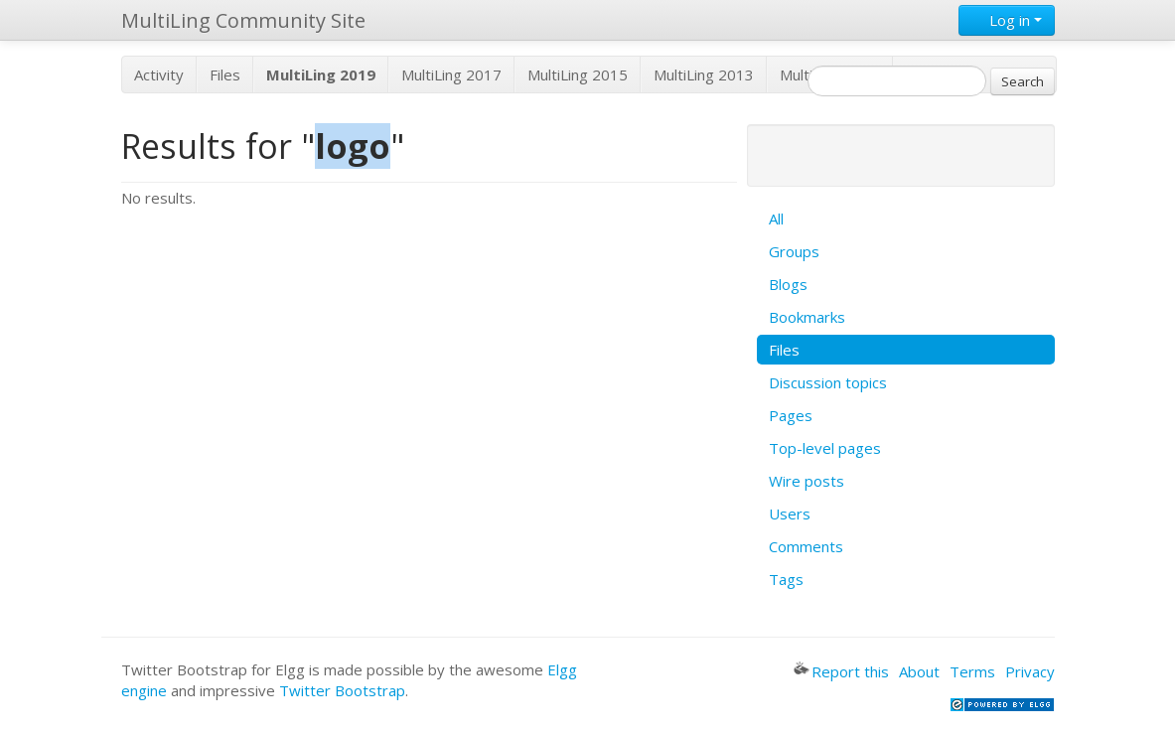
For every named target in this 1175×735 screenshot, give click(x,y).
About (919, 671)
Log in (1006, 20)
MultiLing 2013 (704, 74)
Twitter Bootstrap (342, 690)
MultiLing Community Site (243, 20)
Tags (786, 579)
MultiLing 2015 (577, 74)
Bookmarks (807, 317)
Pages (790, 415)
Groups (794, 251)
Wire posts (806, 481)
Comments (806, 546)
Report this (841, 671)
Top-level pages (825, 448)
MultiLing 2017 (451, 74)
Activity (159, 74)
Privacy (1030, 671)
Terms (972, 671)
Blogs (788, 284)
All (776, 218)
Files (225, 74)
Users (789, 513)
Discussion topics (828, 382)
